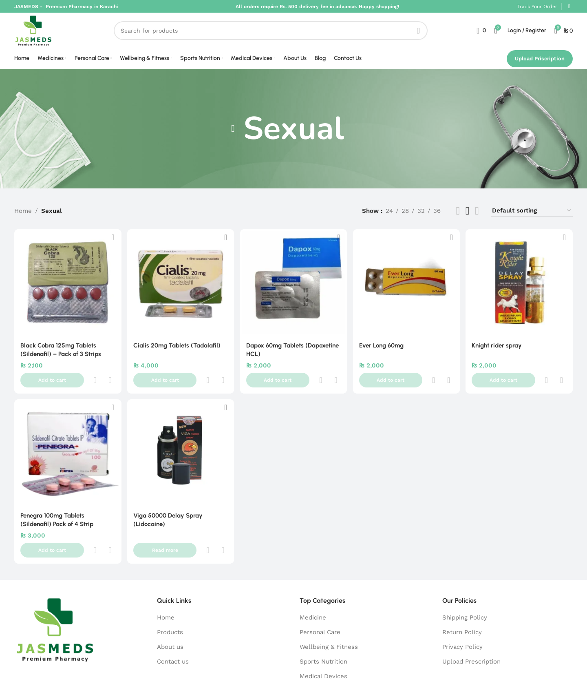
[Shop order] (532, 219)
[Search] (275, 35)
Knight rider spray (499, 352)
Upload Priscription (540, 67)
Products (170, 603)
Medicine (313, 588)
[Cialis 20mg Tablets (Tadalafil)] (180, 290)
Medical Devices (323, 647)
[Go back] (233, 137)
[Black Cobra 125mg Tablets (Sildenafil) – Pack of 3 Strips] (66, 290)
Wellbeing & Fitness (329, 618)
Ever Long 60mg (382, 352)
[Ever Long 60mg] (406, 290)
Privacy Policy (462, 618)
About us (170, 618)
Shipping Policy (464, 588)
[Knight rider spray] (520, 290)
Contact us (173, 632)
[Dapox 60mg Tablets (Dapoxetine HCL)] (293, 290)
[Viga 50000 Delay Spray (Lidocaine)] (180, 443)
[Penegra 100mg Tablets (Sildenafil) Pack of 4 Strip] (66, 443)
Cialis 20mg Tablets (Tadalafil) (177, 352)
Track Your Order (537, 7)
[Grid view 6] (477, 219)
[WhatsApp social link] (569, 7)
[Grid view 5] (468, 219)
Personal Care (320, 603)
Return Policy (462, 603)
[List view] (458, 219)
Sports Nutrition (323, 632)
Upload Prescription (471, 632)
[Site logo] (37, 35)
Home (23, 219)
